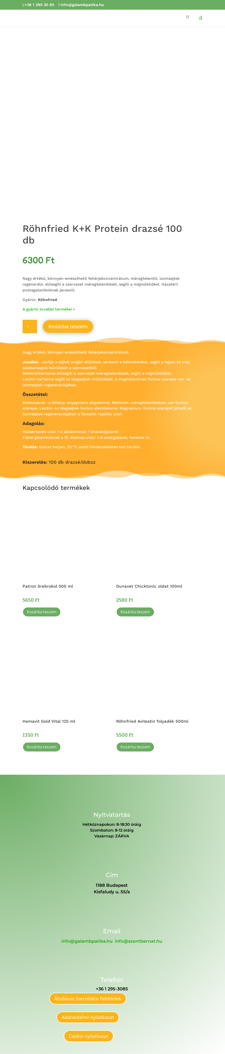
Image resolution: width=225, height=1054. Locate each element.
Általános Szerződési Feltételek (87, 998)
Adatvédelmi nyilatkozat (88, 1017)
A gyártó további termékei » (49, 309)
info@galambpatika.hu (86, 941)
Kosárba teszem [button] (41, 611)
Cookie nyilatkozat (88, 1036)
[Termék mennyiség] (30, 326)
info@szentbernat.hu (138, 941)
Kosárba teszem (68, 326)
